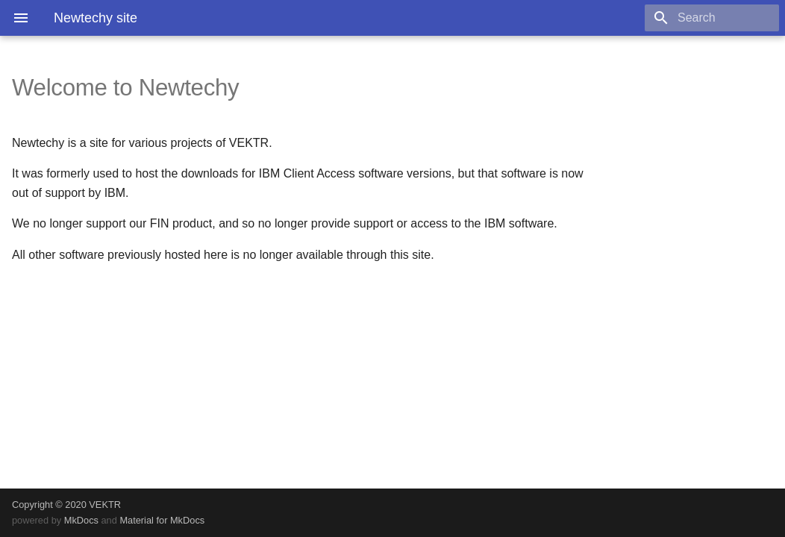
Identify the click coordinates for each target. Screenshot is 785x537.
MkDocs (81, 520)
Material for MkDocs (161, 520)
